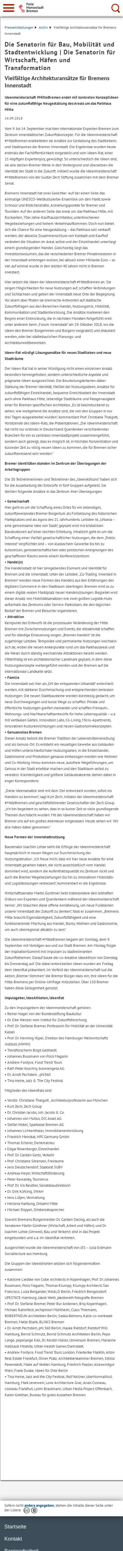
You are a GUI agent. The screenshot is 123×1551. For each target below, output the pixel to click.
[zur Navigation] (8, 8)
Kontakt (13, 1539)
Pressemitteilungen (21, 27)
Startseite (15, 1527)
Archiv (45, 27)
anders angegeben (39, 1505)
